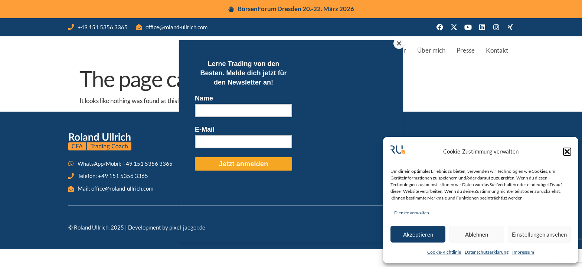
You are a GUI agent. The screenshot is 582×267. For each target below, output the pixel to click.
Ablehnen (476, 234)
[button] (567, 151)
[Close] (401, 41)
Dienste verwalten (411, 212)
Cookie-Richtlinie (444, 252)
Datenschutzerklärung (487, 252)
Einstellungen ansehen (539, 234)
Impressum (523, 252)
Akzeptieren (418, 234)
